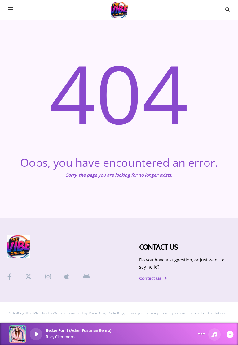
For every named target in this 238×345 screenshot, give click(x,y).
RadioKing (97, 313)
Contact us (153, 278)
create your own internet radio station (192, 313)
